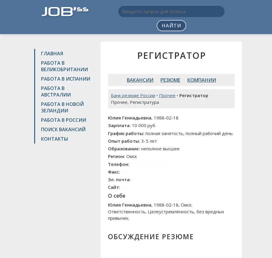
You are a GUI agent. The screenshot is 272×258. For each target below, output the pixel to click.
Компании (201, 80)
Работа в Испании (65, 79)
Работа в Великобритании (64, 66)
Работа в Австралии (56, 91)
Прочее (167, 95)
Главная (52, 53)
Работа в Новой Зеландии (62, 107)
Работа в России (63, 120)
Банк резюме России (133, 95)
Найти (171, 25)
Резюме (170, 80)
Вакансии (140, 80)
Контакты (54, 139)
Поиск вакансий (63, 129)
